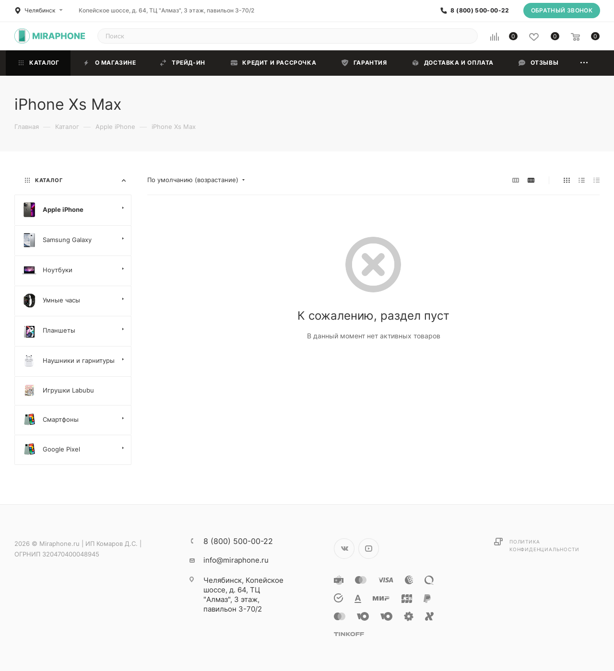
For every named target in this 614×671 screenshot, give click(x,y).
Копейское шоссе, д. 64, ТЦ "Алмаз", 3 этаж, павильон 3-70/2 (166, 10)
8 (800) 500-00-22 (479, 10)
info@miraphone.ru (236, 560)
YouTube (368, 548)
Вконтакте (344, 548)
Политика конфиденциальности (544, 545)
